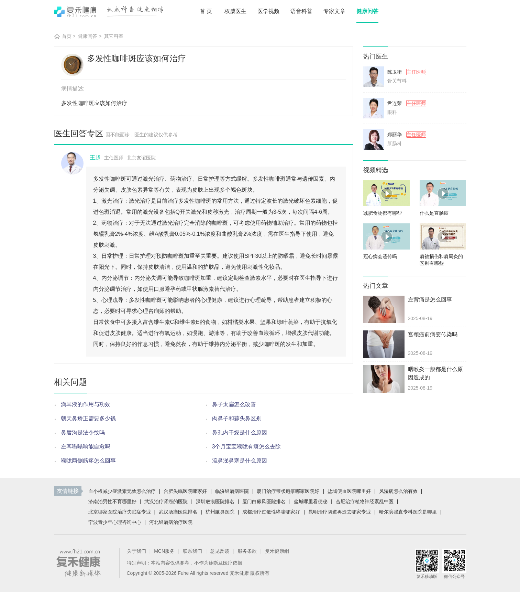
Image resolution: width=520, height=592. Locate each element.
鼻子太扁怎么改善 (234, 404)
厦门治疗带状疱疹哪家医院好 (288, 491)
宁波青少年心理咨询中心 (114, 522)
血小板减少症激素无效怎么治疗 (122, 491)
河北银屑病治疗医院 (170, 522)
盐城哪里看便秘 (311, 501)
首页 (206, 11)
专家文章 (334, 11)
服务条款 (247, 551)
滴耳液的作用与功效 (85, 404)
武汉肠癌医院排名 (178, 512)
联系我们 (192, 551)
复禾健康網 (277, 551)
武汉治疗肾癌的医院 (166, 501)
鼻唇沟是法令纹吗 (83, 432)
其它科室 (113, 36)
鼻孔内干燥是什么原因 (239, 432)
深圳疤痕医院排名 (215, 501)
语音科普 (301, 11)
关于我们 (136, 551)
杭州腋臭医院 (220, 512)
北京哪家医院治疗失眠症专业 (119, 512)
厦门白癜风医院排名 (264, 501)
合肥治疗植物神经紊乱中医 (365, 501)
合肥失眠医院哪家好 (185, 491)
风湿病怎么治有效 (398, 491)
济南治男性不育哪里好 (112, 501)
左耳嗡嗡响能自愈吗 (85, 447)
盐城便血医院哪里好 (349, 491)
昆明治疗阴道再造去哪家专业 (339, 512)
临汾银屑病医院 (232, 491)
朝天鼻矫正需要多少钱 (88, 418)
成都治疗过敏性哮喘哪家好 (271, 512)
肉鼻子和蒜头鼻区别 (237, 418)
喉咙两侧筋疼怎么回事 (88, 461)
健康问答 (367, 11)
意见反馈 (219, 551)
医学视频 (268, 11)
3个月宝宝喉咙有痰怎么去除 (246, 447)
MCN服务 (164, 551)
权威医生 (235, 11)
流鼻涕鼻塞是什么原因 (239, 461)
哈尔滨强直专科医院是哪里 (408, 512)
